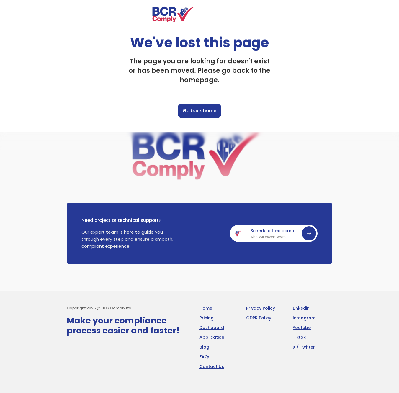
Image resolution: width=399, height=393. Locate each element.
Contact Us (212, 366)
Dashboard (212, 328)
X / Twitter (304, 347)
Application (212, 337)
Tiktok (299, 337)
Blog (204, 347)
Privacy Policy (260, 308)
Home (206, 308)
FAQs (205, 357)
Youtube (302, 328)
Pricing (207, 318)
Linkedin (301, 308)
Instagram (304, 318)
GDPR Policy (258, 318)
